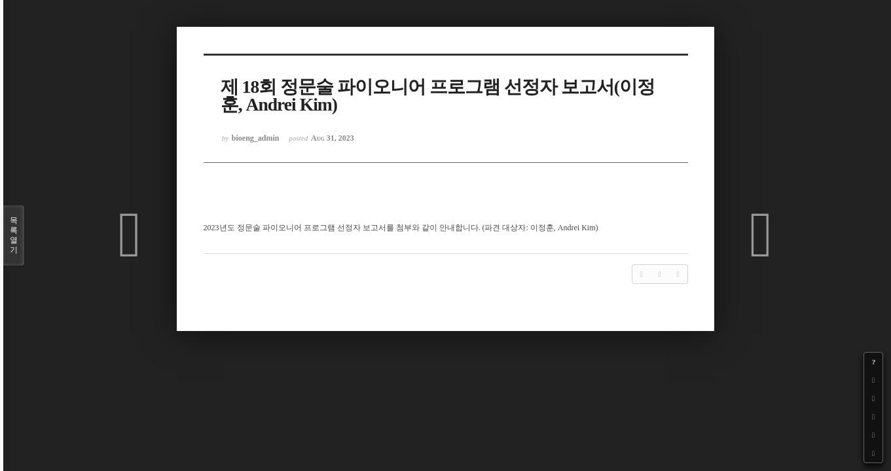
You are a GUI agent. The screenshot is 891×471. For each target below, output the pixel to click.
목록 (14, 235)
